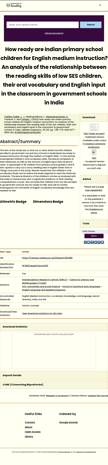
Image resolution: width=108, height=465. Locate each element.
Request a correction (57, 396)
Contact (30, 423)
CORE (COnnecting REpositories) (23, 385)
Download (89, 118)
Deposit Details (12, 376)
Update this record (98, 396)
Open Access (33, 432)
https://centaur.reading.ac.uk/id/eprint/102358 (47, 258)
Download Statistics (15, 327)
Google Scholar (68, 423)
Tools (86, 224)
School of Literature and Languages (81, 286)
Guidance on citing (96, 211)
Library (29, 437)
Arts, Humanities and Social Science (41, 286)
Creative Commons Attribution (94, 145)
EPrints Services (64, 452)
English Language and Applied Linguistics (44, 290)
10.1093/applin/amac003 (28, 132)
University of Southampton (86, 452)
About (28, 427)
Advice (87, 179)
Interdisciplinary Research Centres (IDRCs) (44, 280)
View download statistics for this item (42, 313)
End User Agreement (94, 188)
